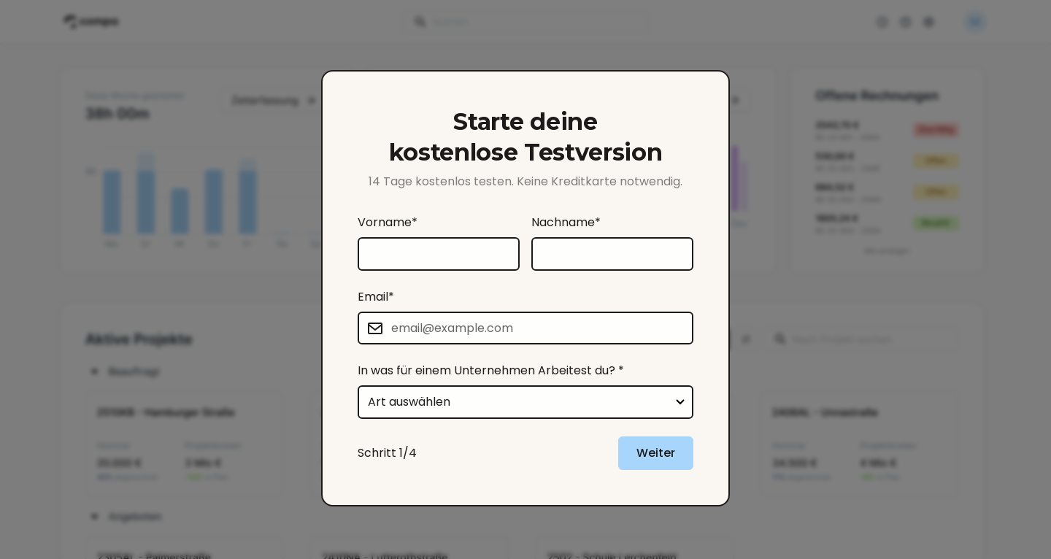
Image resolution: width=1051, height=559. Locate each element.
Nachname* (566, 222)
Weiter (655, 452)
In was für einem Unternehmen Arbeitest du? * (491, 370)
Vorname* (387, 222)
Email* (376, 296)
